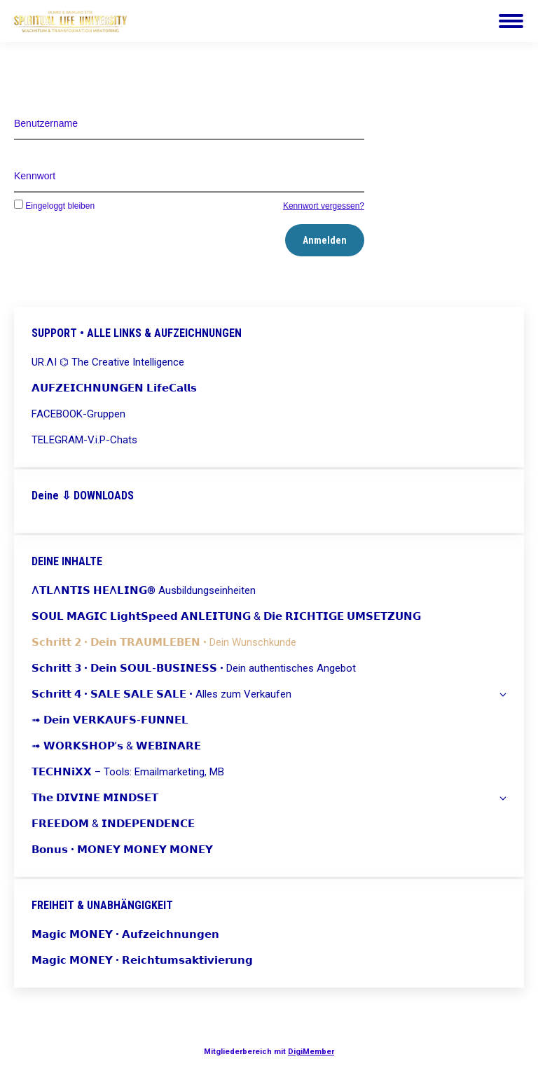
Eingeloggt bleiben (54, 206)
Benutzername (46, 123)
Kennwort (34, 175)
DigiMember (311, 1051)
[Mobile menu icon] (511, 21)
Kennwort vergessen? (323, 206)
